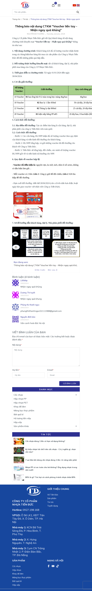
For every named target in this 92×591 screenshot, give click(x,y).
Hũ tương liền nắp (22, 418)
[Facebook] (48, 565)
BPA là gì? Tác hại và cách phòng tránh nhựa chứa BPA (50, 477)
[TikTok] (57, 565)
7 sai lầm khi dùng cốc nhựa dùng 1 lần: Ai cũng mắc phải (51, 460)
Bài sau (52, 270)
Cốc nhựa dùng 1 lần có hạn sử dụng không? (45, 441)
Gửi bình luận (69, 383)
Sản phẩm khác (21, 426)
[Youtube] (53, 565)
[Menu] (59, 5)
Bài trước (40, 270)
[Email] (63, 375)
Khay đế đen (20, 406)
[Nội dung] (46, 356)
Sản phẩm (51, 498)
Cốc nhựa (18, 395)
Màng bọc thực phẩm (24, 410)
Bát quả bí (18, 414)
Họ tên (16, 370)
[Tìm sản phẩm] (46, 12)
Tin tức (50, 502)
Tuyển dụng (52, 506)
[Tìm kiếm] (78, 11)
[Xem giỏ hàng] (53, 5)
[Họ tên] (28, 375)
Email (50, 370)
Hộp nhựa (16, 570)
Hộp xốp (18, 422)
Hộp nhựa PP (20, 398)
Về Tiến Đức (52, 494)
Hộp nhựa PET (21, 402)
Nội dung (17, 344)
